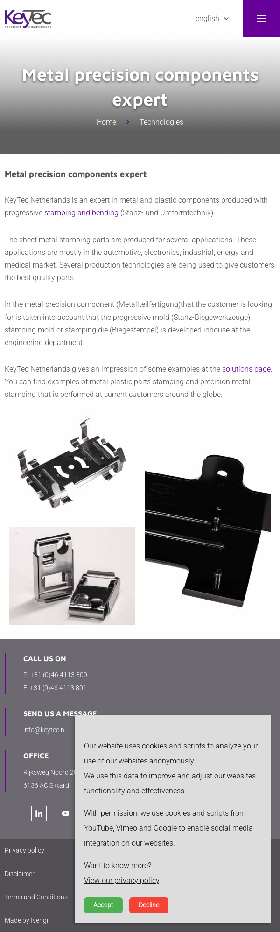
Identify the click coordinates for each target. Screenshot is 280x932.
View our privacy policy (121, 880)
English (207, 18)
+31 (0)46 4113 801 (58, 688)
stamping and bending (81, 212)
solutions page (246, 369)
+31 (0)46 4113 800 (58, 674)
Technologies (161, 122)
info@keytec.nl (44, 730)
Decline (149, 905)
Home (106, 122)
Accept (103, 905)
